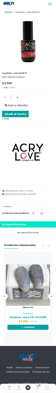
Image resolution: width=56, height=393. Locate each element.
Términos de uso (41, 372)
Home (10, 367)
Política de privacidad (18, 372)
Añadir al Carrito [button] (15, 113)
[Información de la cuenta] (47, 387)
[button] (16, 105)
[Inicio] (9, 387)
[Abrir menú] (28, 387)
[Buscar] (18, 387)
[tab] (28, 224)
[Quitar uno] (4, 97)
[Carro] (37, 387)
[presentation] (5, 296)
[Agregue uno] (17, 97)
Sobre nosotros (24, 367)
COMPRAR (28, 327)
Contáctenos (42, 367)
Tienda (8, 12)
